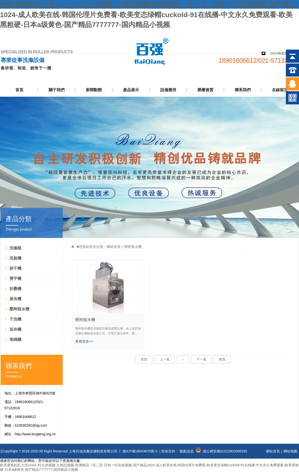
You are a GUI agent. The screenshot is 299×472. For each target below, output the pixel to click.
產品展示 (131, 90)
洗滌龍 (15, 248)
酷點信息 (187, 451)
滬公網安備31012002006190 (225, 451)
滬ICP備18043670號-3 (139, 451)
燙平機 (15, 278)
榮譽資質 (205, 90)
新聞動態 (94, 90)
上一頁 (164, 359)
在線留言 (280, 90)
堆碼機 (15, 339)
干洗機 (15, 319)
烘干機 (15, 268)
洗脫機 (15, 258)
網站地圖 (261, 34)
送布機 (15, 329)
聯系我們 (286, 34)
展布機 (15, 299)
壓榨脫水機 (19, 309)
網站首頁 (114, 247)
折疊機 (15, 289)
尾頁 (222, 359)
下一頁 (201, 359)
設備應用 (168, 90)
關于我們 (57, 90)
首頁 (19, 90)
